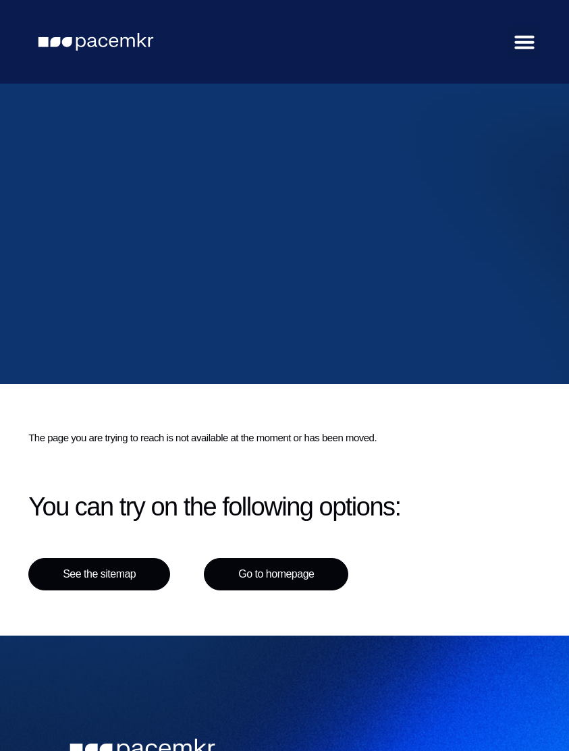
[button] (524, 42)
